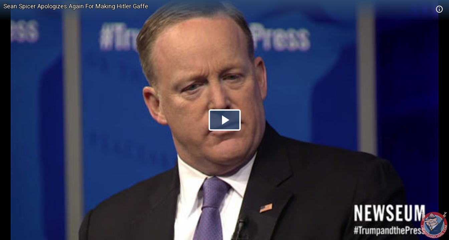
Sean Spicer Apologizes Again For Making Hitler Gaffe (75, 6)
